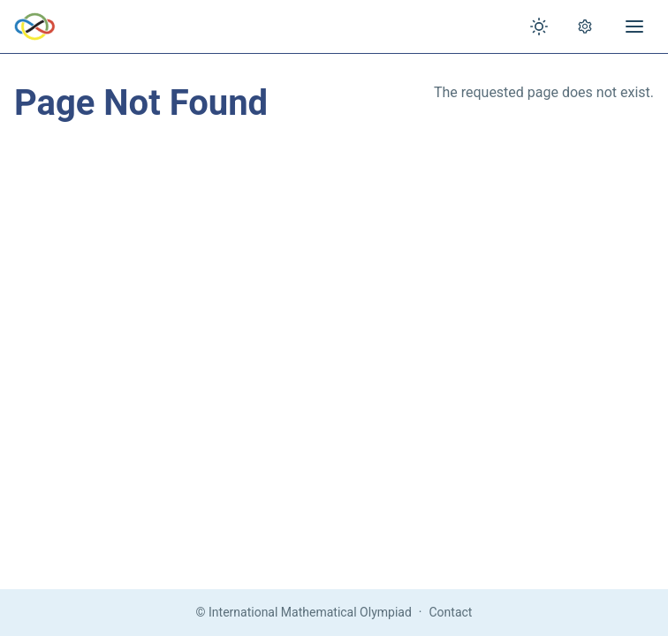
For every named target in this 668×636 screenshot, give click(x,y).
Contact (451, 612)
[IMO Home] (35, 26)
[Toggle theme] (539, 26)
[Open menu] (634, 26)
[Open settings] (585, 26)
